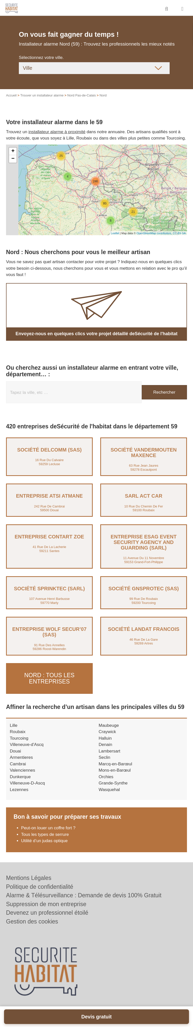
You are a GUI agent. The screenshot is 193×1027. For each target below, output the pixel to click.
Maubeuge (109, 725)
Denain (105, 744)
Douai (15, 750)
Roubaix (17, 731)
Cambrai (18, 763)
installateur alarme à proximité (56, 131)
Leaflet (115, 233)
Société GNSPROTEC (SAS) (143, 588)
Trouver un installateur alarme (42, 95)
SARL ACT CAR (143, 496)
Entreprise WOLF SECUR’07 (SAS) (49, 631)
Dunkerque (20, 776)
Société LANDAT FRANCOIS (143, 629)
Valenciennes (22, 770)
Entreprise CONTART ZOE (49, 536)
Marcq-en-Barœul (115, 763)
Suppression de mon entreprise (46, 904)
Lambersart (109, 750)
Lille (13, 725)
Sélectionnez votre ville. (41, 57)
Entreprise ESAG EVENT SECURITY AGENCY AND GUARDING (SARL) (143, 542)
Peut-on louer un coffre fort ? (48, 827)
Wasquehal (109, 789)
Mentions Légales (28, 878)
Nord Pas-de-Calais (81, 95)
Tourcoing (19, 737)
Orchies (106, 776)
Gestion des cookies (32, 921)
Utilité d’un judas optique (44, 840)
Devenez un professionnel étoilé (47, 912)
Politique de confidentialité (39, 886)
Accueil (11, 95)
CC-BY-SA (179, 233)
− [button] (13, 159)
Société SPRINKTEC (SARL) (49, 588)
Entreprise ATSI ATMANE (49, 496)
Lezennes (19, 789)
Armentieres (21, 757)
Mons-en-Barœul (115, 770)
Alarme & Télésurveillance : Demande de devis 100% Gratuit (83, 895)
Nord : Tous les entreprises (49, 678)
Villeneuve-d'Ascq (26, 744)
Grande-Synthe (113, 782)
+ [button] (13, 151)
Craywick (107, 731)
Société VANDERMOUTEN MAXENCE (144, 452)
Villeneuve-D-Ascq (27, 782)
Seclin (104, 757)
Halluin (105, 737)
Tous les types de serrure (45, 834)
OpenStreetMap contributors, (154, 233)
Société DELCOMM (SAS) (49, 450)
